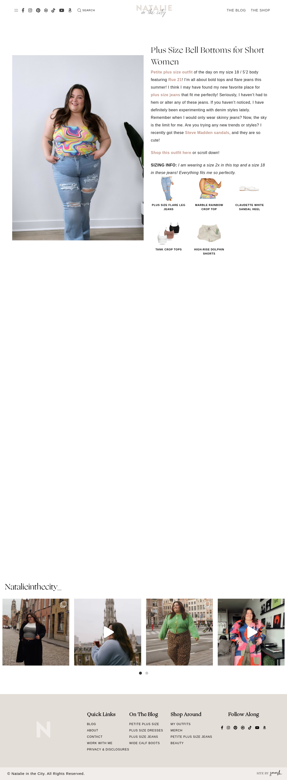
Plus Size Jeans (143, 737)
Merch (177, 730)
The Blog (236, 10)
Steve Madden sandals (207, 133)
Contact (95, 737)
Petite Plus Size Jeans (191, 737)
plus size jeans (165, 95)
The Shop (260, 10)
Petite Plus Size (144, 724)
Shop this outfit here (171, 153)
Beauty (177, 743)
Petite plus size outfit (172, 72)
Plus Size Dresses (146, 730)
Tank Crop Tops (168, 249)
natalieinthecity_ (33, 587)
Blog (91, 724)
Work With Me (100, 743)
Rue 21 (175, 80)
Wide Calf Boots (144, 743)
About (92, 730)
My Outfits (181, 724)
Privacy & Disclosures (108, 749)
